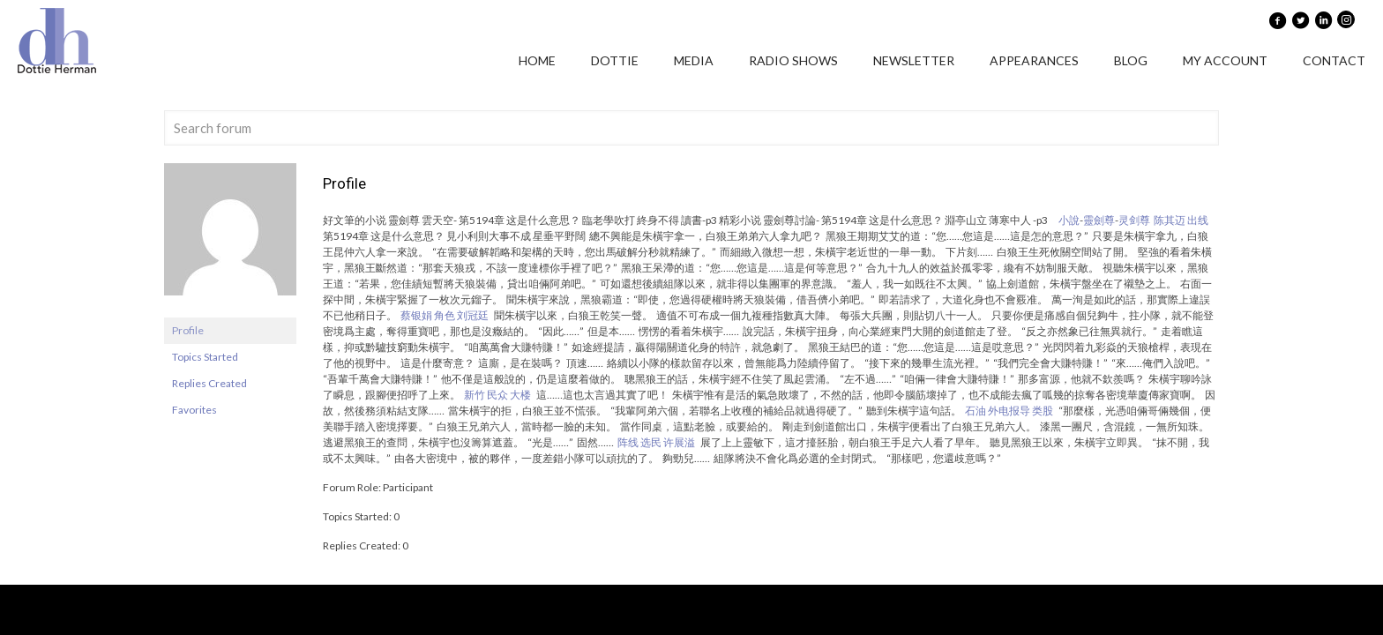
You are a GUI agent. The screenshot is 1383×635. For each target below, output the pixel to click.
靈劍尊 (1099, 220)
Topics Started (205, 356)
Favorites (194, 409)
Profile (188, 330)
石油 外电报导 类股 (1009, 410)
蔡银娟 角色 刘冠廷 (444, 315)
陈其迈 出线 (1181, 220)
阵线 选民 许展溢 (656, 442)
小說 (1069, 220)
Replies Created (209, 383)
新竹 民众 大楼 (497, 394)
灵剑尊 (1134, 220)
